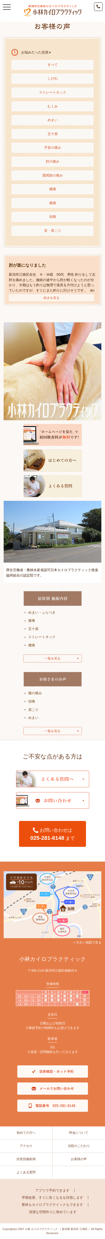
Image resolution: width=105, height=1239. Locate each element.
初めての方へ (26, 1132)
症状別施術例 (26, 1159)
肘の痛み (52, 161)
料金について (78, 1132)
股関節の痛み (52, 175)
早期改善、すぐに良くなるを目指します (52, 1197)
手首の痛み (52, 147)
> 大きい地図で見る (87, 942)
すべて (53, 65)
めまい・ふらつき (42, 612)
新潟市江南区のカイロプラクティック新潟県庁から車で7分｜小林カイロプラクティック (52, 11)
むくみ (53, 106)
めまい (53, 120)
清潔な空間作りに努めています (52, 1212)
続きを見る (51, 298)
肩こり (33, 710)
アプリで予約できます (52, 1190)
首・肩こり (52, 230)
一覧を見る (52, 658)
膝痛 (52, 203)
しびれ (53, 78)
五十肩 (53, 134)
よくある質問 (26, 1172)
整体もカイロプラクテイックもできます (52, 1205)
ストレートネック (52, 92)
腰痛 (52, 189)
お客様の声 (79, 1159)
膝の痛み (35, 693)
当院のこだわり (79, 1146)
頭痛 (52, 217)
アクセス (26, 1146)
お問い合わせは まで (52, 834)
